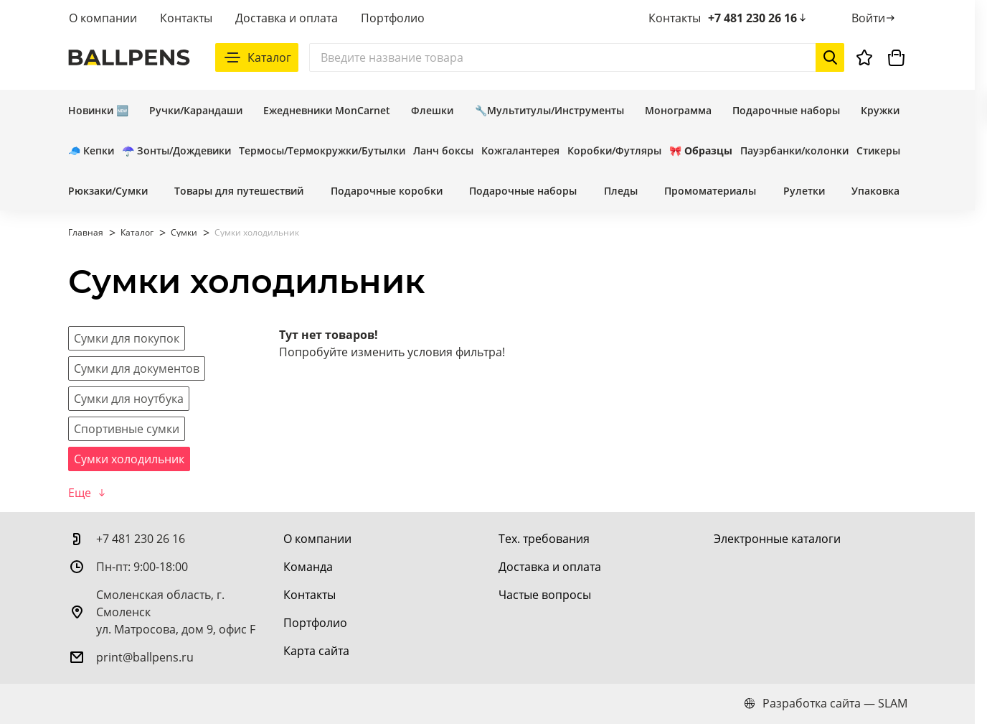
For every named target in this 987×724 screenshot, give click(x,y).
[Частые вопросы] (545, 594)
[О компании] (317, 538)
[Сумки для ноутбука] (129, 398)
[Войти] (874, 18)
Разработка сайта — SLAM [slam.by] (825, 703)
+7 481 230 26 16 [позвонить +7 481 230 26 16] (758, 18)
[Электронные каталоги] (777, 538)
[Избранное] (864, 57)
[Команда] (308, 566)
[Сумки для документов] (136, 368)
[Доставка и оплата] (550, 566)
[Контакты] (309, 594)
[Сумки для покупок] (126, 338)
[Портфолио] (315, 622)
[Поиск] (576, 57)
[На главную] (129, 57)
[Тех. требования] (544, 538)
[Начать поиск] (830, 57)
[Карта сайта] (316, 650)
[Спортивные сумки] (126, 428)
